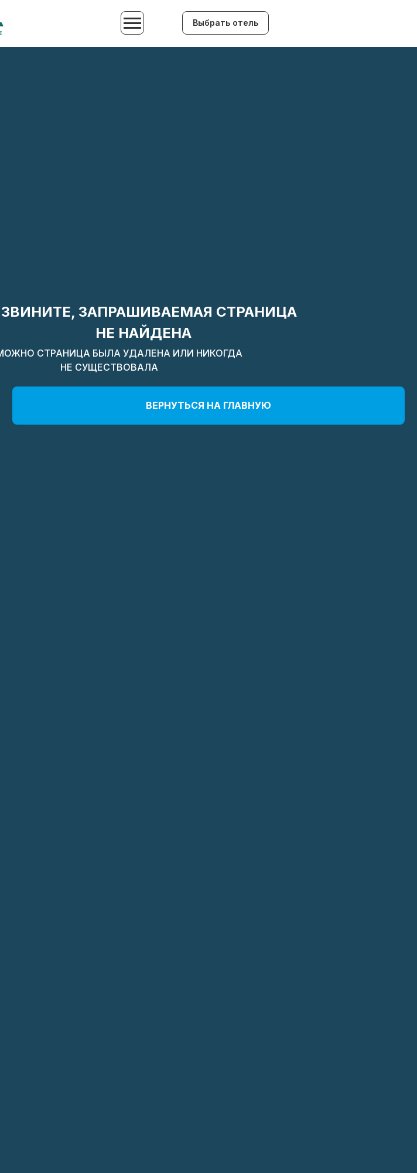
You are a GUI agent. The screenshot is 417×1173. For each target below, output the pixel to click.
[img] (335, 24)
